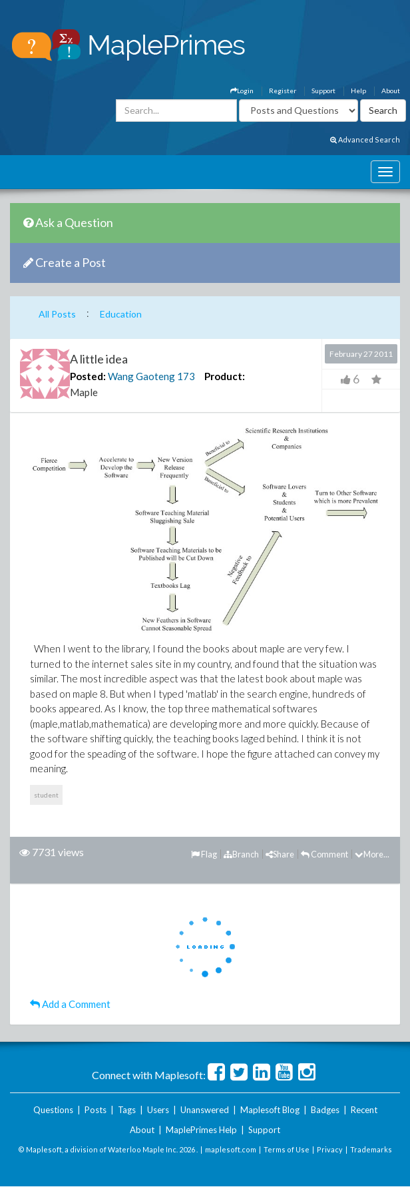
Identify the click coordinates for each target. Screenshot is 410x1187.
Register (282, 91)
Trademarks (371, 1149)
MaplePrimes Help (201, 1129)
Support (323, 91)
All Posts (57, 314)
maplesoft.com (230, 1149)
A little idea (99, 359)
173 (186, 376)
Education (121, 314)
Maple (84, 392)
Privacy (330, 1149)
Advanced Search (365, 139)
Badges (325, 1109)
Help (358, 91)
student (46, 795)
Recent (364, 1109)
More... (372, 854)
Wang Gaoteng (141, 376)
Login (242, 91)
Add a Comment (70, 1004)
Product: (224, 376)
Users (158, 1109)
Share (280, 854)
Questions (53, 1109)
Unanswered (204, 1109)
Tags (127, 1109)
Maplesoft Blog (270, 1109)
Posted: (88, 376)
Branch (241, 854)
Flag (204, 854)
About (390, 91)
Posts (95, 1109)
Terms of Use (286, 1149)
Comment (324, 854)
